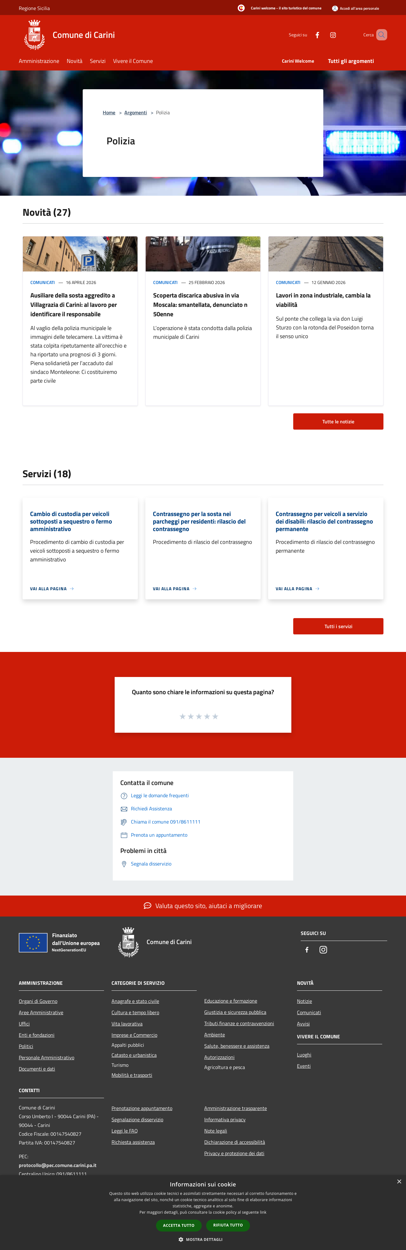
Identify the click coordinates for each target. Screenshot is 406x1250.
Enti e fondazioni (37, 1035)
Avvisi (303, 1023)
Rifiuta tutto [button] (228, 1225)
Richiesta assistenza (133, 1142)
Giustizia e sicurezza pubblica (235, 1012)
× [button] (399, 1182)
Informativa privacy (225, 1119)
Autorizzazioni (219, 1057)
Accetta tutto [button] (179, 1225)
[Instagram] (324, 34)
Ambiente (214, 1034)
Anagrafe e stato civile (135, 1001)
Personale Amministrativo (46, 1057)
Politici (26, 1046)
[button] (203, 1239)
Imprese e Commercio (134, 1035)
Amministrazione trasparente (235, 1108)
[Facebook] (308, 34)
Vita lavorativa (127, 1023)
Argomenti (135, 112)
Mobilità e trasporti (132, 1075)
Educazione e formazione (230, 1001)
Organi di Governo (38, 1001)
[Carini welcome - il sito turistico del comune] (277, 8)
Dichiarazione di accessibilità (234, 1142)
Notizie (304, 1001)
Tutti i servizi (338, 626)
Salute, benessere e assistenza (236, 1046)
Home (109, 112)
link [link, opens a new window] (263, 1212)
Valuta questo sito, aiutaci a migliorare (203, 906)
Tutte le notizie (338, 421)
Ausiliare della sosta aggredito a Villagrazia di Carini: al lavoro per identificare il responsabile (73, 304)
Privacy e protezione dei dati (234, 1153)
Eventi (304, 1066)
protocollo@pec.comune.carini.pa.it (57, 1165)
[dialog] (203, 1212)
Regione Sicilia (34, 8)
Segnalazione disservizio (137, 1119)
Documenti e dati (37, 1068)
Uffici (24, 1023)
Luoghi (304, 1054)
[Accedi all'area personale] (355, 8)
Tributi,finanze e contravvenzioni (239, 1023)
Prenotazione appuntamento (142, 1108)
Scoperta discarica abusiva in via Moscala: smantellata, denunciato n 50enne (200, 304)
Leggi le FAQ (125, 1130)
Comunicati (42, 282)
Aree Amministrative (41, 1012)
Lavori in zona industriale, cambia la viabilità (323, 299)
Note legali (215, 1130)
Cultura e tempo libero (135, 1012)
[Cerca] (379, 34)
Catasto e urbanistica (134, 1055)
